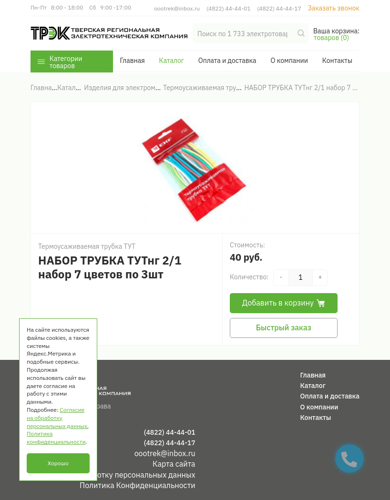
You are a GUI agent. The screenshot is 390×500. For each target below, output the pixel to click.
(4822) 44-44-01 (228, 8)
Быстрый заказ (283, 327)
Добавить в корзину (283, 302)
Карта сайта (174, 464)
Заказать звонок (333, 8)
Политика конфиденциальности (56, 437)
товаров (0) (331, 37)
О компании (289, 60)
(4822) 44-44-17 (279, 8)
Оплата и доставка (227, 60)
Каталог (171, 60)
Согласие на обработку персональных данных (113, 475)
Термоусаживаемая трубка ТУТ (86, 246)
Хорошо (58, 463)
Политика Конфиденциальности (137, 485)
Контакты (337, 60)
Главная (132, 60)
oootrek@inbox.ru (177, 8)
